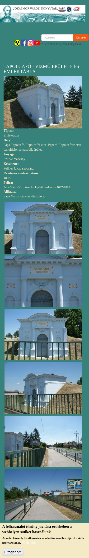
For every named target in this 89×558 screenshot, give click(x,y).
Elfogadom (12, 554)
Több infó (28, 544)
